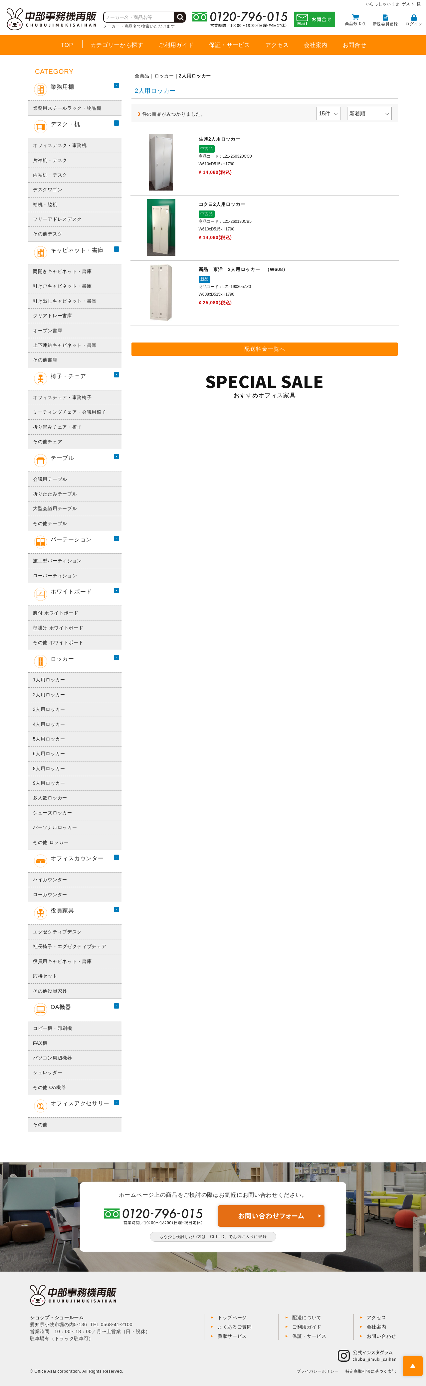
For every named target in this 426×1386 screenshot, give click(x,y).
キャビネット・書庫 (69, 252)
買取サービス (232, 1336)
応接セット (45, 976)
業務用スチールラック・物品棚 (67, 108)
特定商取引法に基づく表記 (370, 1371)
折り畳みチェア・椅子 (57, 427)
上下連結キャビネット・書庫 (65, 345)
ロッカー (54, 661)
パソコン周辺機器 (52, 1057)
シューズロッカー (52, 812)
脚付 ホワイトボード (56, 613)
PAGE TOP (413, 1366)
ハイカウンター (50, 879)
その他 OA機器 (49, 1087)
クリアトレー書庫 (52, 315)
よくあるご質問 (235, 1326)
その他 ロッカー (51, 842)
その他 (40, 1124)
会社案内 (315, 45)
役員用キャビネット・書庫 (62, 961)
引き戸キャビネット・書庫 (62, 286)
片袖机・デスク (50, 160)
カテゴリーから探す (117, 45)
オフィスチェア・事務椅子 (62, 397)
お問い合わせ (381, 1336)
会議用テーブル (50, 479)
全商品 (142, 75)
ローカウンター (50, 894)
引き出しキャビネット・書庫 (65, 301)
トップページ (232, 1317)
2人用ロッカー (49, 694)
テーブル (54, 460)
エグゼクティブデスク (57, 931)
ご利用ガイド (176, 45)
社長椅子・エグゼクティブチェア (69, 946)
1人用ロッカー (49, 679)
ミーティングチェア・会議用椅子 (69, 412)
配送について (306, 1317)
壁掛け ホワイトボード (58, 627)
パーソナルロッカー (55, 827)
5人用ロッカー (49, 739)
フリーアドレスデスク (57, 219)
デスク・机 (57, 126)
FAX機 (40, 1043)
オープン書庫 (47, 330)
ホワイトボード (63, 594)
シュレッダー (47, 1072)
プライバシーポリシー (318, 1371)
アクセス (277, 45)
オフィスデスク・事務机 (60, 145)
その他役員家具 (50, 991)
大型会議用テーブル (55, 508)
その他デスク (47, 233)
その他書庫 (45, 359)
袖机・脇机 (45, 204)
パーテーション (63, 542)
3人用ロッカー (49, 709)
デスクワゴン (47, 189)
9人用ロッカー (49, 783)
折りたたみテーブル (55, 493)
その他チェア (47, 441)
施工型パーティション (57, 560)
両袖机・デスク (50, 175)
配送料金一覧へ (264, 350)
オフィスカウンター (69, 861)
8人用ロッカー (49, 768)
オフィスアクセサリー (71, 1106)
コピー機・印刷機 (52, 1028)
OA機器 (52, 1009)
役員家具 (54, 913)
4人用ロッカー (49, 724)
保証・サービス (229, 45)
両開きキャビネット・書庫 (62, 271)
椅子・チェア (60, 378)
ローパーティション (55, 575)
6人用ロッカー (49, 753)
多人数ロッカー (50, 797)
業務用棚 (54, 89)
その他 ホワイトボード (58, 642)
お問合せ (354, 45)
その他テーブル (50, 523)
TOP (67, 45)
